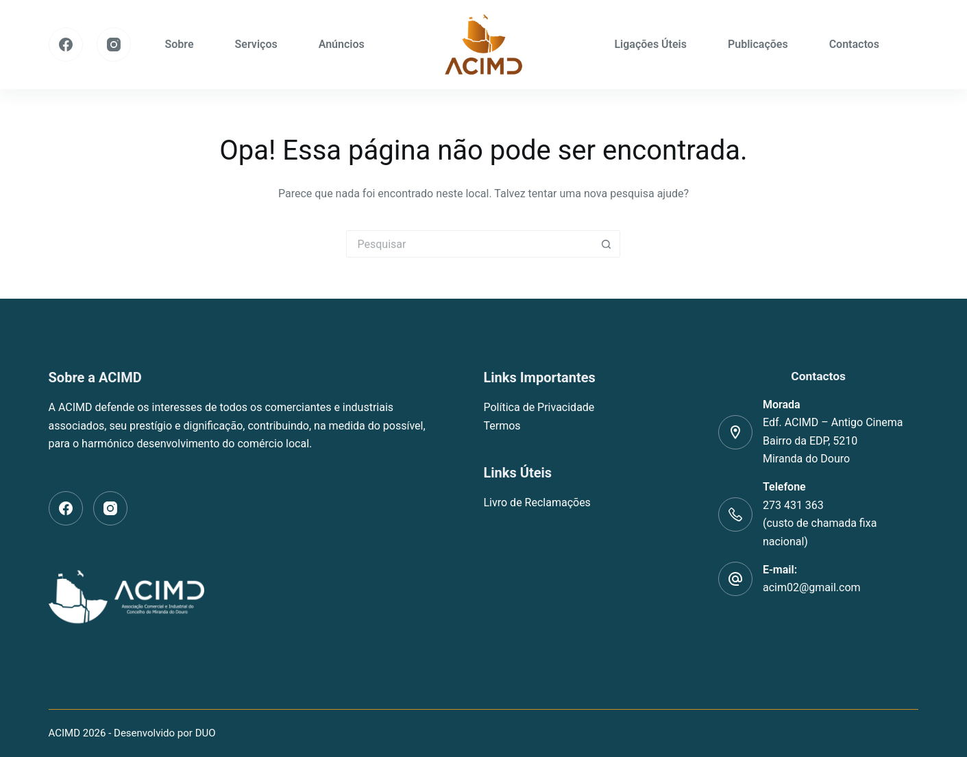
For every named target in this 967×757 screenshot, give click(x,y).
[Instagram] (114, 44)
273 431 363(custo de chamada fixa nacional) (820, 523)
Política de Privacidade (538, 407)
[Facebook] (66, 44)
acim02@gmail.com (812, 587)
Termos (501, 425)
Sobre (179, 44)
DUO (205, 733)
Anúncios (342, 44)
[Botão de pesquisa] (606, 244)
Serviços (256, 44)
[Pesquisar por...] (469, 244)
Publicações (758, 44)
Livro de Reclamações (536, 502)
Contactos (854, 44)
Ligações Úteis (650, 44)
